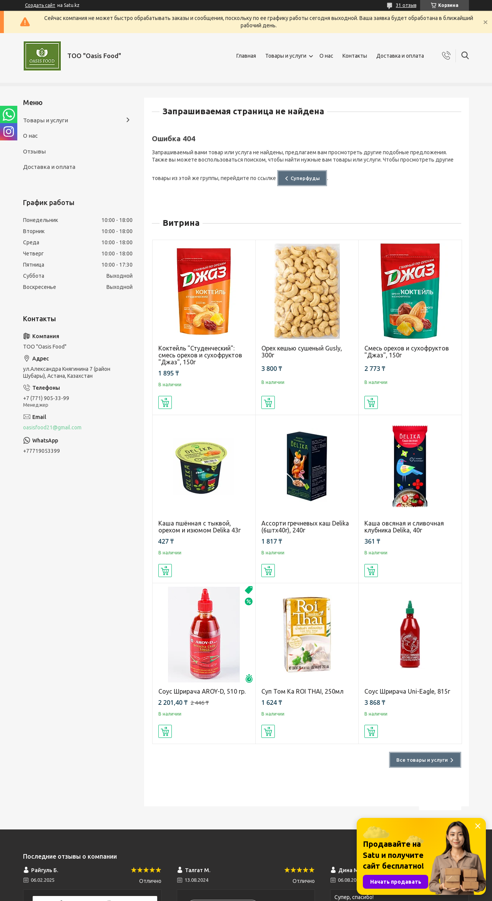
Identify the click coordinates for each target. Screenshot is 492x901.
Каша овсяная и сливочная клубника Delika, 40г (404, 527)
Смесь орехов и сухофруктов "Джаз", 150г (406, 352)
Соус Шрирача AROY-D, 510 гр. (202, 691)
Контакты (354, 56)
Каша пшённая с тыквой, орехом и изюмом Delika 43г (199, 527)
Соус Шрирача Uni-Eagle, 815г (407, 691)
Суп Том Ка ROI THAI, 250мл (302, 691)
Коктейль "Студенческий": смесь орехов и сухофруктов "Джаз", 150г (200, 355)
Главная (246, 56)
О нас (326, 56)
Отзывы (34, 151)
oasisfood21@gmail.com (52, 427)
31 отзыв (406, 5)
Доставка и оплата (400, 56)
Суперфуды (305, 178)
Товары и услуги (285, 56)
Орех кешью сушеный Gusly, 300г (301, 352)
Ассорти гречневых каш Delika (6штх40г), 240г (305, 527)
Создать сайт (40, 5)
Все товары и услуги (422, 760)
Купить (165, 402)
